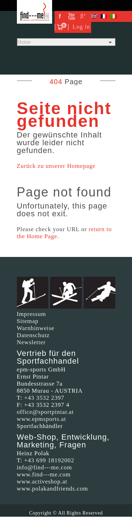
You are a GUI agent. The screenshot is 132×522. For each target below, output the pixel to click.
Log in (81, 26)
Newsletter (31, 342)
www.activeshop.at (42, 481)
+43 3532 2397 (44, 397)
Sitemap (28, 321)
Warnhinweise (36, 328)
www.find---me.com (44, 474)
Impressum (31, 314)
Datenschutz (33, 335)
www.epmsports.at (41, 419)
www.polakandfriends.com (52, 488)
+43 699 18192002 (49, 460)
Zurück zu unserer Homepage (56, 166)
